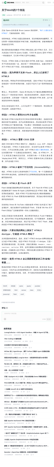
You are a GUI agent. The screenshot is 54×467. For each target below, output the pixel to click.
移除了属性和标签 (42, 150)
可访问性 (33, 172)
